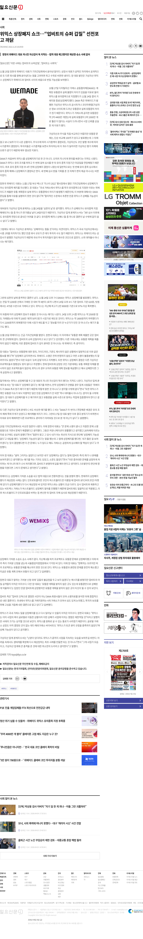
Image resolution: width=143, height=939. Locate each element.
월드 (72, 873)
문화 (44, 873)
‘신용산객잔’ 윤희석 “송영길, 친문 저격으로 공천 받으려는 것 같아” (122, 370)
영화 (14, 879)
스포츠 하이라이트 (30, 885)
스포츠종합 (28, 882)
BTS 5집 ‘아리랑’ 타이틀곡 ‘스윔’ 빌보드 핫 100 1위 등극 (122, 418)
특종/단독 (3, 876)
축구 (25, 879)
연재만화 (115, 882)
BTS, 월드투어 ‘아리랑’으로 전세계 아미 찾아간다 (125, 94)
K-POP (15, 885)
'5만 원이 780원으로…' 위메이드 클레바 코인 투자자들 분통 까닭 (32, 760)
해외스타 (74, 876)
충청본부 (61, 891)
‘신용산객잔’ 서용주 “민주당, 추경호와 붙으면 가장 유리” (122, 377)
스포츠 (26, 873)
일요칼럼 (101, 876)
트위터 (137, 13)
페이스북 (133, 13)
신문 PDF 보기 (123, 700)
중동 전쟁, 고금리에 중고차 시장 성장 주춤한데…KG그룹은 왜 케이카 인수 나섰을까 (125, 113)
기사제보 (133, 581)
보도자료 (46, 888)
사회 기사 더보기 (50, 855)
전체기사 (3, 873)
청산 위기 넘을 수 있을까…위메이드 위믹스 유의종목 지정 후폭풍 (32, 721)
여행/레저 (46, 879)
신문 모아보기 (123, 706)
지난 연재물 (101, 885)
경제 (1, 883)
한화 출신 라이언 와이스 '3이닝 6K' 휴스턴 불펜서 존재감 (122, 329)
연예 (14, 873)
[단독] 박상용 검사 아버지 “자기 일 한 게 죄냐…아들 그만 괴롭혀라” (52, 806)
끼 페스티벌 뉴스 (131, 876)
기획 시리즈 (101, 891)
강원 (59, 894)
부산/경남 (61, 882)
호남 (59, 888)
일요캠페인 (101, 879)
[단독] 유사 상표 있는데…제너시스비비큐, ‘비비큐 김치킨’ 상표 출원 (126, 123)
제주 (59, 896)
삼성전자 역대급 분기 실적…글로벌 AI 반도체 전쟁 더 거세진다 (125, 84)
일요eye (2, 890)
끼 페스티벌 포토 (131, 882)
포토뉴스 (86, 876)
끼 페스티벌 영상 (131, 879)
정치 (1, 880)
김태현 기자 (7, 678)
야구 (25, 876)
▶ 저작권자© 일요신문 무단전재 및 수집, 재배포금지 (24, 663)
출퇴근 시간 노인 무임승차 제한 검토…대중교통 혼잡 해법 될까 (49, 840)
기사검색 (140, 19)
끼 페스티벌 (130, 873)
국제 (72, 882)
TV (84, 879)
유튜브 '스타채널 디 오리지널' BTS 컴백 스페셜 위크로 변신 (121, 424)
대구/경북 (61, 885)
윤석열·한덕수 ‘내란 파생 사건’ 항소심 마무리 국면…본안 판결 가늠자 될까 (126, 476)
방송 (14, 882)
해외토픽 (74, 879)
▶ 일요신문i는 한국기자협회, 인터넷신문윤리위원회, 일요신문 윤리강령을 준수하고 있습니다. (43, 668)
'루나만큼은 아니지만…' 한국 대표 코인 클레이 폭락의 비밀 (29, 747)
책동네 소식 (47, 894)
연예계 (15, 876)
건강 (44, 876)
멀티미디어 (87, 873)
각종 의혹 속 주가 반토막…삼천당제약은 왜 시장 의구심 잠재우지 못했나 (125, 75)
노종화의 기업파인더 (110, 554)
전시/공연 (46, 882)
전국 (59, 873)
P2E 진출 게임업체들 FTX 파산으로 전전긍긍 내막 (25, 708)
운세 (99, 882)
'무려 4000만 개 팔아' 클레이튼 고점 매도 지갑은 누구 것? (29, 734)
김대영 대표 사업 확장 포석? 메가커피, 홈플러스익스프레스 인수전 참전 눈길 (125, 104)
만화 (106, 605)
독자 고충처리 (113, 581)
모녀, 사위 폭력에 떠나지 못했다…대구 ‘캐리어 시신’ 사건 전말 (49, 823)
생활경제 (46, 885)
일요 (114, 499)
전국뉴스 (61, 876)
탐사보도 (101, 888)
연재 (99, 873)
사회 (2, 27)
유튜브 (141, 13)
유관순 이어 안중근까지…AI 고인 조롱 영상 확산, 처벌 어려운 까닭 (126, 486)
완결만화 (115, 876)
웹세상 (45, 891)
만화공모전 (116, 879)
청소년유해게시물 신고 (123, 575)
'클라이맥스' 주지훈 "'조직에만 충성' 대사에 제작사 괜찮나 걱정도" (126, 133)
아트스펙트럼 (108, 526)
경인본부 (61, 879)
